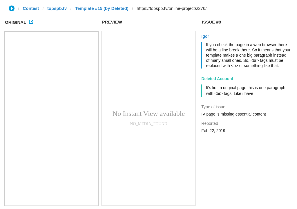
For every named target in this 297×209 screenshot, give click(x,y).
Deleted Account (217, 78)
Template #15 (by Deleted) (101, 8)
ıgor (205, 36)
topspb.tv (57, 8)
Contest (31, 8)
